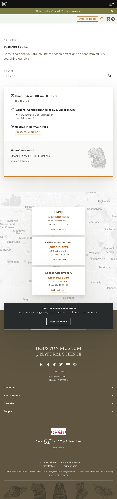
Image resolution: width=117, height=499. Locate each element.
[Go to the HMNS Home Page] (4, 4)
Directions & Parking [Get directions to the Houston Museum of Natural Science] (27, 131)
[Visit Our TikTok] (54, 365)
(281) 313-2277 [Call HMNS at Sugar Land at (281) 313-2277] (58, 247)
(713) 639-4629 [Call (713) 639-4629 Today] (58, 371)
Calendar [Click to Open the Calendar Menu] (58, 403)
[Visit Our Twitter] (61, 365)
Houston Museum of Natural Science (60, 462)
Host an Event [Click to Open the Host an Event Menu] (58, 395)
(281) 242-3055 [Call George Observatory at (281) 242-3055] (58, 277)
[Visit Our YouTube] (68, 365)
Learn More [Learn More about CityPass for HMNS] (58, 447)
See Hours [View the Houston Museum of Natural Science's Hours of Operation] (22, 101)
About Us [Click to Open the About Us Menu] (58, 387)
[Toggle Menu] (112, 4)
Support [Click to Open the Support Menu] (58, 411)
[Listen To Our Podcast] (75, 365)
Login (7, 18)
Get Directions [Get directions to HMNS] (58, 229)
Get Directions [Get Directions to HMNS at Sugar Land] (58, 259)
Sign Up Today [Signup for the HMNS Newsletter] (58, 321)
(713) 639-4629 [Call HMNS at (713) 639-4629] (58, 216)
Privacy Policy (47, 465)
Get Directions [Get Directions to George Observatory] (58, 290)
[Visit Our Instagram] (42, 365)
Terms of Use (69, 465)
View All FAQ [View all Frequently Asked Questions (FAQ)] (20, 161)
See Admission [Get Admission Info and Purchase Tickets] (25, 118)
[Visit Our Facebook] (48, 365)
